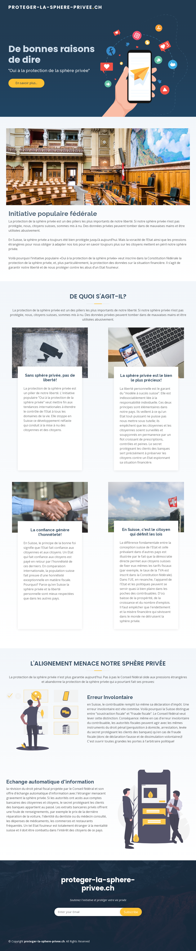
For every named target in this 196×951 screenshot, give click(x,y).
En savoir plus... (26, 83)
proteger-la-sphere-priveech (55, 7)
